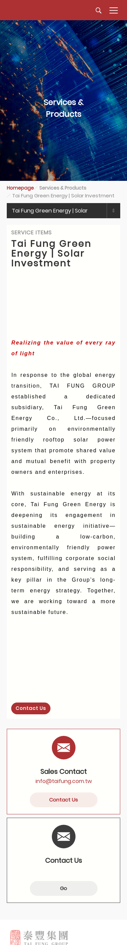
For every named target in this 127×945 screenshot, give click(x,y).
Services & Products (62, 188)
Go (63, 888)
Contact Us (31, 708)
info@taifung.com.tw (64, 781)
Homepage (20, 188)
